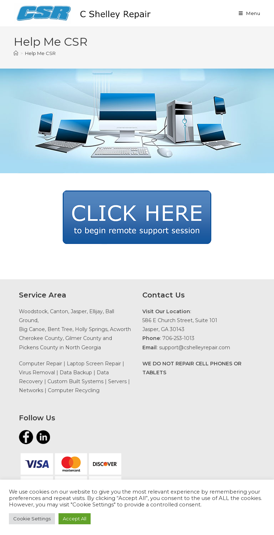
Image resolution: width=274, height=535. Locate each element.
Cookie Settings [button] (32, 518)
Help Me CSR (40, 53)
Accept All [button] (74, 518)
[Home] (16, 53)
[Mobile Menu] (249, 13)
